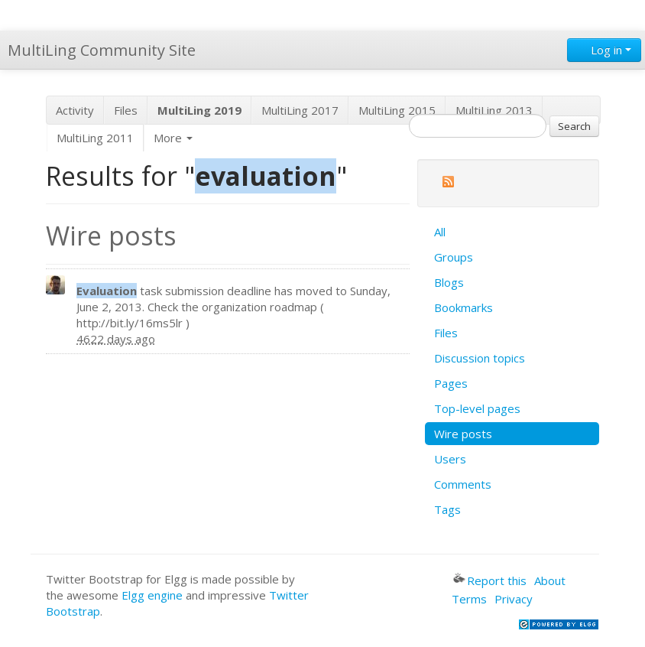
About (550, 580)
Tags (447, 509)
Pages (451, 383)
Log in (604, 49)
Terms (469, 598)
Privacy (513, 598)
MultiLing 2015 (397, 110)
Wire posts (463, 433)
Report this (490, 580)
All (440, 231)
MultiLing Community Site (102, 50)
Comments (462, 484)
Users (450, 459)
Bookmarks (463, 307)
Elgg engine (152, 595)
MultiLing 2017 (300, 110)
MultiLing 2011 (95, 137)
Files (126, 110)
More (173, 137)
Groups (453, 257)
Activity (75, 110)
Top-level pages (477, 408)
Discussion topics (479, 358)
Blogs (449, 282)
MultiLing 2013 (494, 110)
